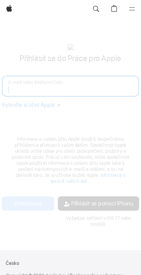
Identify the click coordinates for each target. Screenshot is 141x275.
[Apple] (9, 9)
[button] (96, 9)
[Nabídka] (132, 9)
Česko (12, 263)
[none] (70, 135)
